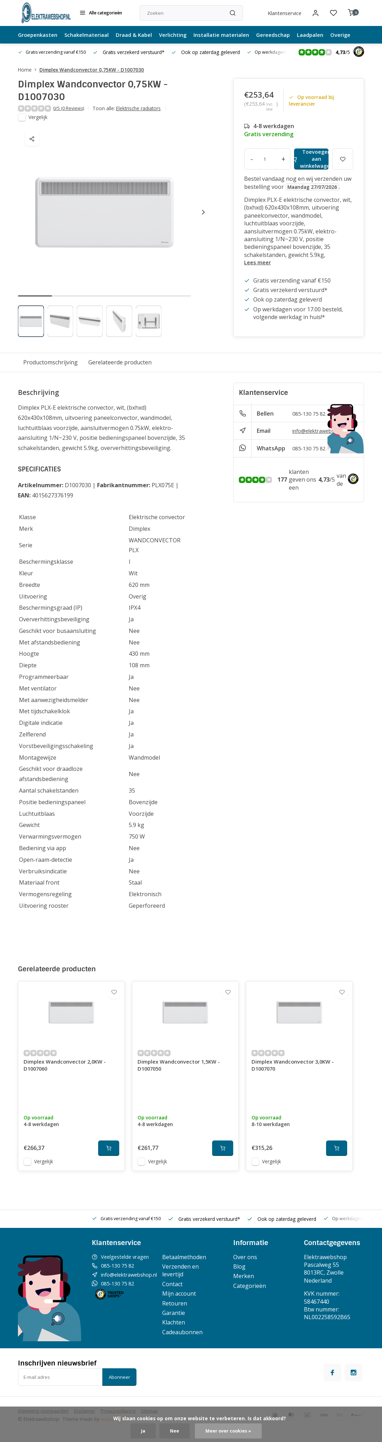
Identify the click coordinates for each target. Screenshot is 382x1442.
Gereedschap (288, 35)
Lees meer (258, 262)
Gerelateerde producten (120, 362)
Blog (242, 1275)
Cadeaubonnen (191, 1341)
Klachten (182, 1331)
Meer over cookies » (229, 1430)
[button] (203, 212)
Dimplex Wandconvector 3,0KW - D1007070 (296, 1075)
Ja (141, 1430)
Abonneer (119, 1386)
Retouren (183, 1312)
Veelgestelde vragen (128, 1266)
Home (28, 69)
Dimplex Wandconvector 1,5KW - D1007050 (182, 1075)
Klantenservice (281, 13)
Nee (173, 1430)
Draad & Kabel (141, 35)
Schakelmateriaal (91, 35)
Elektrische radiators (141, 108)
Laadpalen (328, 35)
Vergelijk (37, 117)
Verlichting (182, 35)
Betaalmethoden (193, 1266)
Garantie (182, 1322)
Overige (360, 35)
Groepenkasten (39, 35)
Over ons (248, 1266)
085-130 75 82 (310, 414)
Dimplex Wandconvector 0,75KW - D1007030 (91, 69)
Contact (181, 1293)
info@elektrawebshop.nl (324, 431)
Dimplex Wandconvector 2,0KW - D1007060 (68, 1075)
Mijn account (187, 1303)
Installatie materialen (233, 35)
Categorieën (252, 1295)
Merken (246, 1285)
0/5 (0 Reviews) (70, 108)
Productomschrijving (50, 362)
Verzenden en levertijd (189, 1279)
